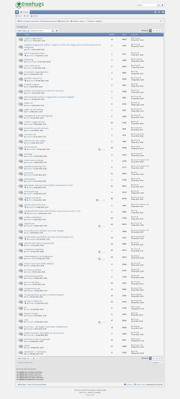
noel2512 (29, 136)
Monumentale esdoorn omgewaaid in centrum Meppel (49, 97)
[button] (162, 30)
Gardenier (29, 168)
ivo (134, 172)
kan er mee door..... (33, 282)
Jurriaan (28, 68)
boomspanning (31, 191)
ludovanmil (136, 288)
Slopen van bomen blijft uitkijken (39, 263)
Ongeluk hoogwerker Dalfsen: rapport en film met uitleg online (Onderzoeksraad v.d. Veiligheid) (62, 46)
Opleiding (28, 59)
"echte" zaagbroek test (34, 122)
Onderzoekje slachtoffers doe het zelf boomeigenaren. (49, 237)
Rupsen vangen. (31, 313)
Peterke (28, 272)
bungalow (136, 78)
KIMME (135, 103)
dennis (135, 332)
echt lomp (28, 172)
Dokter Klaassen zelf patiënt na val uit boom (44, 333)
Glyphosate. (29, 223)
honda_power (137, 134)
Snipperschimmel (32, 288)
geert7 (28, 49)
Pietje (135, 185)
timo (27, 297)
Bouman (31, 80)
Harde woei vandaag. (33, 160)
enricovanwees (138, 236)
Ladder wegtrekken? (33, 38)
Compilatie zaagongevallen (36, 72)
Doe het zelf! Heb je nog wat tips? (39, 243)
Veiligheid (21, 26)
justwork (135, 178)
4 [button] (159, 30)
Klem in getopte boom (34, 53)
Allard (28, 265)
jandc (134, 121)
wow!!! (27, 345)
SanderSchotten (31, 62)
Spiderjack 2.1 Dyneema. (35, 351)
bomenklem (29, 179)
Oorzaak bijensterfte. (33, 276)
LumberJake (30, 335)
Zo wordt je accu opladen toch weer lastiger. (44, 230)
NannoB (135, 146)
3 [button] (156, 30)
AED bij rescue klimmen (35, 204)
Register (35, 16)
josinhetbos (136, 59)
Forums (25, 12)
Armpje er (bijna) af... (33, 301)
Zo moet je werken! (33, 269)
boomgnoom (137, 345)
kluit (134, 210)
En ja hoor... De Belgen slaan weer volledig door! (46, 326)
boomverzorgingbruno (140, 160)
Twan (28, 251)
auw (26, 319)
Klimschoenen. (31, 147)
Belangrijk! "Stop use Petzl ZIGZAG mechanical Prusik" (48, 185)
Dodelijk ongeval (31, 84)
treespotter (136, 109)
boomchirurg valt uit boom (36, 128)
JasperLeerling (31, 258)
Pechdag (28, 154)
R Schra (28, 40)
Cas (27, 341)
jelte (134, 351)
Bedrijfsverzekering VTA (35, 166)
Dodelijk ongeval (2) (33, 78)
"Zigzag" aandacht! (32, 197)
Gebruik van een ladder (34, 140)
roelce (28, 105)
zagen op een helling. (33, 109)
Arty (85, 392)
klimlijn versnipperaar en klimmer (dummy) (43, 90)
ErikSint (135, 140)
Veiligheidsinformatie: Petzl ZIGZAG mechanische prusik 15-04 (52, 211)
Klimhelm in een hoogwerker (37, 339)
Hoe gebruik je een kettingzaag (38, 115)
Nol (27, 111)
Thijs (27, 309)
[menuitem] (155, 12)
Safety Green (33, 213)
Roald (28, 143)
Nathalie (135, 115)
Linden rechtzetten (32, 217)
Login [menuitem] (159, 12)
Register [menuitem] (163, 12)
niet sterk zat (30, 134)
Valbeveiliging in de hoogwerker (38, 256)
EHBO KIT (28, 103)
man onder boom (32, 65)
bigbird (135, 269)
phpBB (83, 390)
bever (28, 130)
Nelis (134, 217)
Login (27, 16)
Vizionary (136, 96)
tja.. (25, 307)
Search (19, 16)
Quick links (17, 12)
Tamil (28, 118)
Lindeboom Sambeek (34, 249)
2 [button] (153, 30)
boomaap (29, 124)
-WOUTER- (29, 322)
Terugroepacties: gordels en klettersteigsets (44, 294)
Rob (27, 74)
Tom (27, 233)
